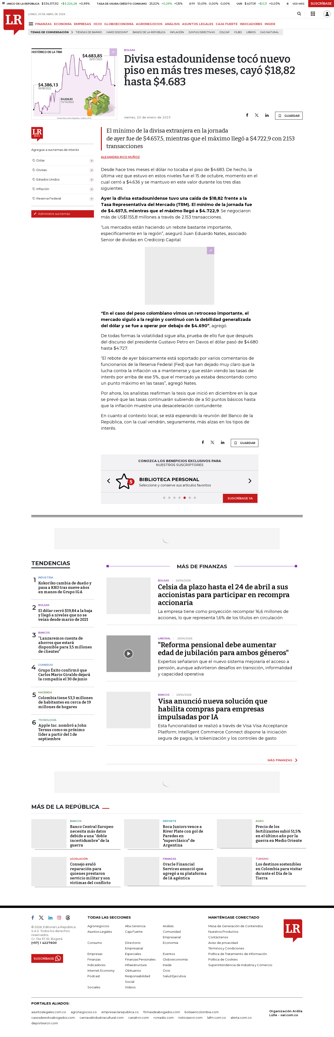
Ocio (166, 970)
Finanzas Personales (140, 959)
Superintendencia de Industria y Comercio (240, 965)
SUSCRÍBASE (321, 3)
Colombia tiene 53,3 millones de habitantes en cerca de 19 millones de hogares (65, 702)
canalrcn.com (138, 1017)
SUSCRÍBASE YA (240, 498)
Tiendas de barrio (89, 32)
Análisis (168, 926)
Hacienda (45, 692)
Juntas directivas (202, 32)
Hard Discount (117, 32)
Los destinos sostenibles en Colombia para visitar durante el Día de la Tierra (279, 871)
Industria (45, 577)
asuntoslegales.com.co (48, 1012)
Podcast (93, 976)
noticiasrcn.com (190, 1017)
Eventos (169, 954)
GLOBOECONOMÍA (119, 24)
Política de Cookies (223, 959)
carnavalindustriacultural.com (102, 1017)
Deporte (169, 821)
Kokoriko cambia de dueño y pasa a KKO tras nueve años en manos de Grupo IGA (64, 587)
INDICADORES (251, 24)
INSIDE (270, 24)
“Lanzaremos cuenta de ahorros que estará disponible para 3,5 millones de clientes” (65, 645)
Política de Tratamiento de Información (237, 954)
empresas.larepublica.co (120, 1012)
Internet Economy (101, 970)
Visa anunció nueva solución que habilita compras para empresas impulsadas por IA (212, 709)
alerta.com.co (241, 1017)
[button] (107, 481)
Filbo (238, 32)
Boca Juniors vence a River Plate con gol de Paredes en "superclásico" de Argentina (183, 836)
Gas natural (269, 32)
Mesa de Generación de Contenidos (235, 926)
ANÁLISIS (172, 24)
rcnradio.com (164, 1017)
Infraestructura (136, 965)
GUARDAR (289, 115)
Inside (167, 965)
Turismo (262, 858)
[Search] (299, 14)
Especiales (133, 954)
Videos (130, 987)
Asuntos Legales (99, 931)
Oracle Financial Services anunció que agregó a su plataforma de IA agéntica (185, 871)
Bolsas (43, 605)
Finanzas (169, 858)
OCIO (97, 24)
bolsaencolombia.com (202, 1012)
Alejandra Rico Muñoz (120, 157)
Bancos (44, 632)
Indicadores (96, 965)
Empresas (94, 954)
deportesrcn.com (44, 1023)
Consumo (94, 943)
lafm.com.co (216, 1017)
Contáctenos (218, 937)
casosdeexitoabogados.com (53, 1017)
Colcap (224, 32)
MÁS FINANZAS (280, 760)
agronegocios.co (84, 1012)
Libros (251, 32)
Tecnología (47, 720)
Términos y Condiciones (226, 948)
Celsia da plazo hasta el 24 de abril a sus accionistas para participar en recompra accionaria (224, 595)
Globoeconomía (175, 959)
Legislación (79, 858)
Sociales (93, 987)
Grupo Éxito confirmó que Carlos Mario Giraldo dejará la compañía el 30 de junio (64, 674)
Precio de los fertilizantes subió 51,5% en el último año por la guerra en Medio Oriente (279, 834)
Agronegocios (98, 926)
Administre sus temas (52, 214)
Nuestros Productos (223, 931)
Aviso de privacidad (223, 943)
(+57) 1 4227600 (44, 943)
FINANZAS (43, 24)
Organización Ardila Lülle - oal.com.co (285, 1013)
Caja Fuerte (134, 931)
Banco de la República (149, 32)
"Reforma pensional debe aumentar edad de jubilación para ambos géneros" (223, 649)
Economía (170, 943)
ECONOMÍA (63, 24)
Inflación (177, 32)
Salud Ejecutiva (174, 976)
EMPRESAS (82, 24)
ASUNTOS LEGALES (197, 24)
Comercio (45, 664)
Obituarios (133, 970)
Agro (260, 821)
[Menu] (31, 24)
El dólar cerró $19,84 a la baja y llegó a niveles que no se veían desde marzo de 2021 (65, 615)
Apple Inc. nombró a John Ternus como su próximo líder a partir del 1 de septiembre (62, 732)
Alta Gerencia (135, 926)
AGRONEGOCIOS (149, 24)
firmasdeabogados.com (161, 1012)
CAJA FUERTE (227, 24)
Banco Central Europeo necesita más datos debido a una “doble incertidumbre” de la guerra (91, 836)
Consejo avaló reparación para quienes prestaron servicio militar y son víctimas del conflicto (90, 873)
